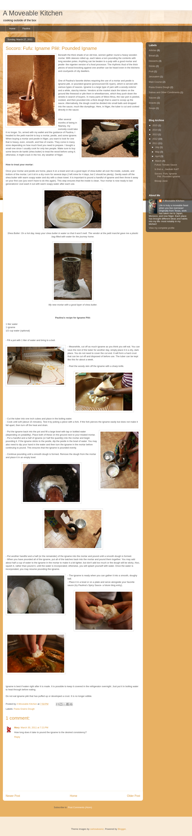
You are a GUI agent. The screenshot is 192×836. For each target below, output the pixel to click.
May (157, 151)
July (157, 147)
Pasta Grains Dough (24, 709)
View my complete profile (161, 228)
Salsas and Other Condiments (164, 92)
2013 (155, 134)
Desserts (153, 61)
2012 (155, 139)
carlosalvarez (97, 829)
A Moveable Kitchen (33, 13)
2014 (155, 129)
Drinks (152, 66)
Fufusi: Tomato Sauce (165, 164)
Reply (17, 737)
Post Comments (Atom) (80, 807)
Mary (17, 727)
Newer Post (13, 795)
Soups (152, 108)
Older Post (133, 795)
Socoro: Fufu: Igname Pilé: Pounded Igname (167, 175)
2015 (155, 125)
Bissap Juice (160, 181)
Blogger (122, 829)
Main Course (155, 82)
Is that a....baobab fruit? (166, 169)
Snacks (152, 102)
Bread (152, 55)
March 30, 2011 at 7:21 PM (34, 727)
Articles (152, 50)
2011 (155, 143)
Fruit (151, 71)
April (158, 156)
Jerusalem (154, 76)
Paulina (26, 28)
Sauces (152, 97)
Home (12, 28)
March (158, 161)
